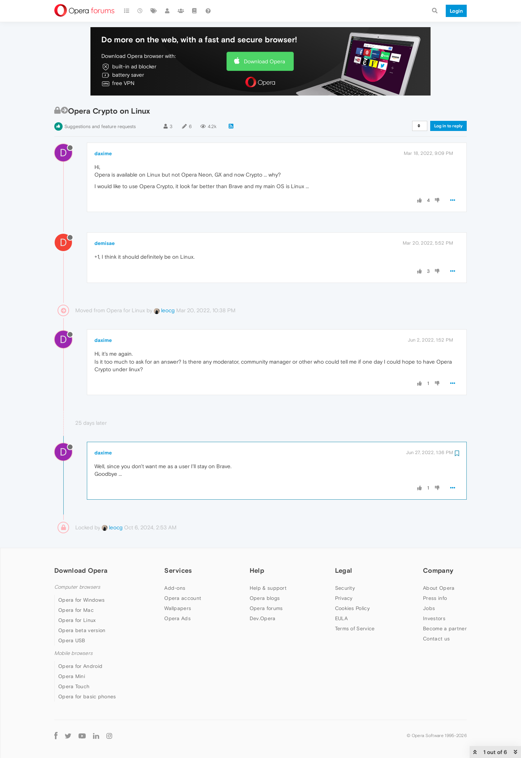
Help (257, 570)
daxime (103, 153)
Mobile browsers (73, 653)
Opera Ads (177, 618)
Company (438, 570)
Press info (435, 598)
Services (178, 570)
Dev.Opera (263, 618)
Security (345, 588)
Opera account (182, 598)
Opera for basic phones (87, 696)
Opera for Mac (76, 610)
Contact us (436, 638)
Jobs (429, 608)
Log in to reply (448, 125)
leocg (164, 310)
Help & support (268, 588)
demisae (104, 243)
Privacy (344, 598)
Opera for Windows (81, 600)
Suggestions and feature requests (100, 126)
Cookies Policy (352, 608)
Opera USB (71, 640)
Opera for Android (80, 666)
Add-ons (174, 588)
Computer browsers (77, 587)
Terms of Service (355, 628)
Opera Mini (71, 676)
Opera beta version (81, 630)
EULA (341, 618)
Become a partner (445, 628)
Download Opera (264, 61)
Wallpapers (177, 608)
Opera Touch (73, 686)
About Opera (438, 588)
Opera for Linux (77, 620)
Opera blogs (265, 598)
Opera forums (266, 608)
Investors (434, 618)
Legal (343, 570)
